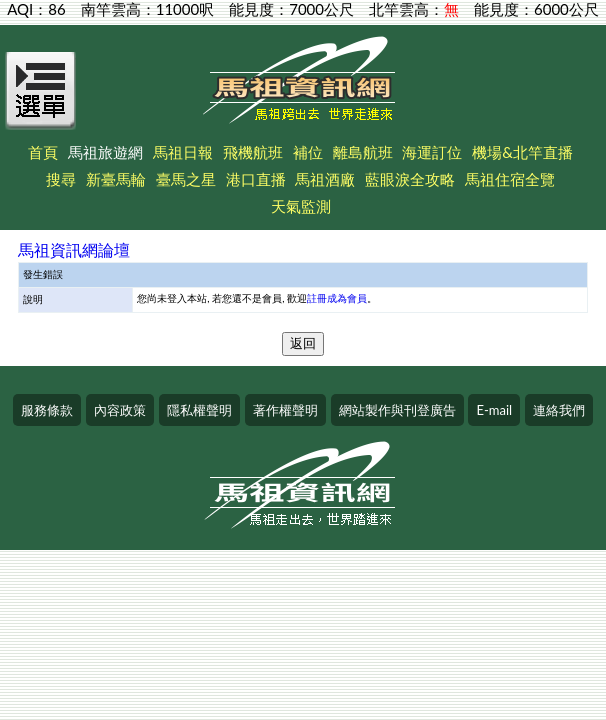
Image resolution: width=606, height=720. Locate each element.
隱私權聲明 (199, 410)
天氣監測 (301, 206)
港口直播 (256, 179)
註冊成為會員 (337, 298)
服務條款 (47, 410)
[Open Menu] (41, 102)
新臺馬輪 (116, 179)
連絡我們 (559, 410)
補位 (308, 152)
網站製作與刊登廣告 (397, 410)
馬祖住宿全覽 (510, 179)
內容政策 (120, 410)
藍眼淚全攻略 (410, 179)
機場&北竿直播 (522, 152)
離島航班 (363, 152)
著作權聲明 (285, 410)
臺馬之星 (186, 179)
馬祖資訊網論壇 (74, 249)
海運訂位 (432, 152)
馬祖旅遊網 (105, 152)
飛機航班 (253, 152)
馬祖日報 (183, 152)
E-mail (494, 410)
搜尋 (61, 179)
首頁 (43, 152)
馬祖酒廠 (325, 179)
